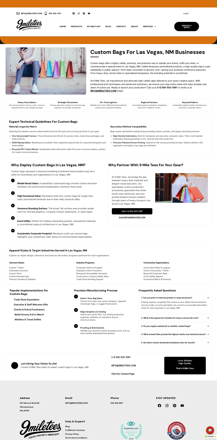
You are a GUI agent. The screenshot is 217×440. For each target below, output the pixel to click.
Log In (186, 13)
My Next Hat (94, 26)
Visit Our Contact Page (122, 374)
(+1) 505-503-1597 (121, 357)
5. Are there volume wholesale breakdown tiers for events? (175, 342)
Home (63, 26)
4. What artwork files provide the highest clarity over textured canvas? (175, 334)
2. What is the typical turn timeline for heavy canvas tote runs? (175, 318)
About (134, 26)
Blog (108, 26)
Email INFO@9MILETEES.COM (132, 217)
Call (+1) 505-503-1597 (132, 211)
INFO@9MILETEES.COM (103, 90)
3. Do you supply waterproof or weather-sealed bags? (175, 326)
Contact (121, 26)
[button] (210, 437)
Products (76, 26)
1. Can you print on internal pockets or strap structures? (175, 297)
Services (149, 26)
